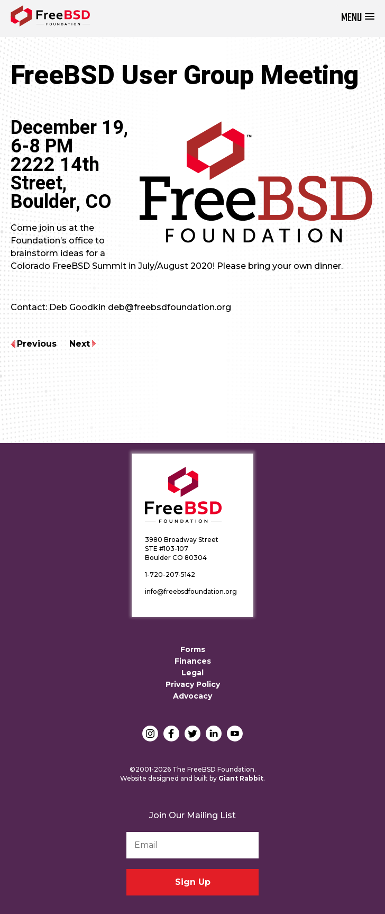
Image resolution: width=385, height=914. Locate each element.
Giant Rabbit (240, 778)
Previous (37, 344)
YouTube (234, 733)
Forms (192, 649)
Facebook (171, 733)
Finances (193, 661)
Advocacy (192, 696)
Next (79, 344)
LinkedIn (213, 733)
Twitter (192, 733)
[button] (358, 18)
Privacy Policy (193, 684)
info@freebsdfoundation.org (191, 591)
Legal (192, 672)
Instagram (150, 733)
